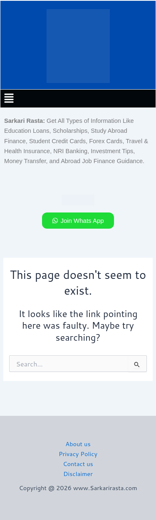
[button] (8, 98)
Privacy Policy (78, 453)
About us (77, 443)
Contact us (78, 463)
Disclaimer (78, 473)
